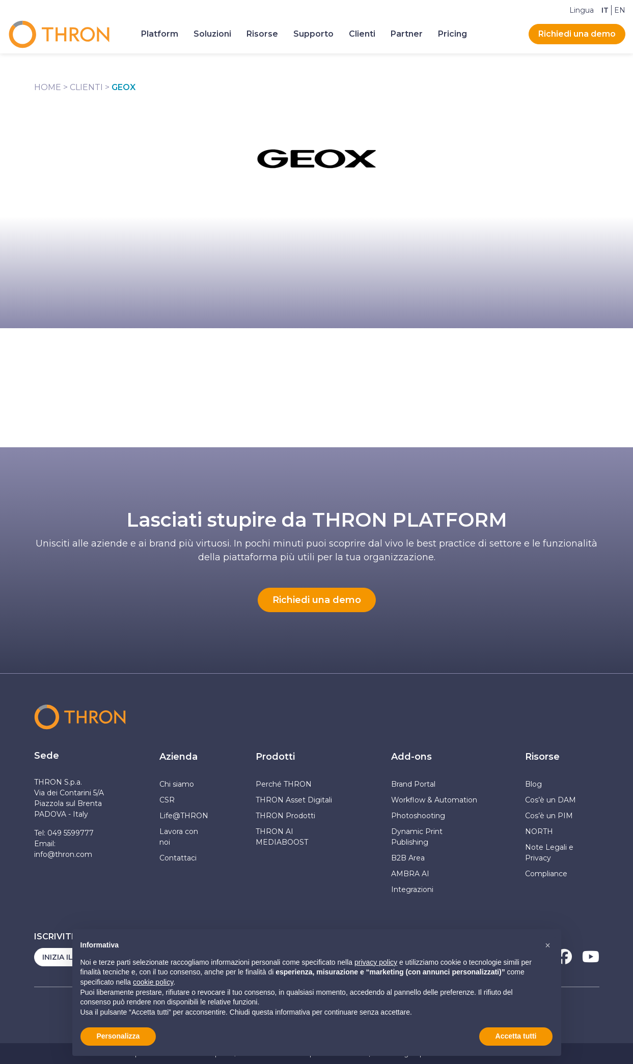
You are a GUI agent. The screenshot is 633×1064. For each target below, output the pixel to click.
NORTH (539, 831)
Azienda (178, 756)
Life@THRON (183, 815)
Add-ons (411, 756)
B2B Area (408, 857)
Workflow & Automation (434, 799)
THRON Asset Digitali (294, 799)
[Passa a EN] (619, 10)
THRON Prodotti (285, 815)
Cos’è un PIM (549, 815)
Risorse (542, 756)
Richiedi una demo (577, 34)
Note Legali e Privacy (549, 852)
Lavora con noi (178, 837)
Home (47, 87)
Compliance (546, 873)
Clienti (86, 87)
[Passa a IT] (605, 10)
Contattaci (178, 857)
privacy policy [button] (375, 962)
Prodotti (275, 756)
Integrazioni (412, 889)
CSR (167, 799)
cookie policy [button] (153, 982)
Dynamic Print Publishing (417, 837)
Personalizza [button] (118, 1036)
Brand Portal (413, 784)
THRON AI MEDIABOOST (282, 837)
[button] (548, 945)
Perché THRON (284, 784)
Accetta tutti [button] (516, 1036)
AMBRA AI (410, 873)
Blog (533, 784)
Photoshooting (418, 815)
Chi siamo (176, 784)
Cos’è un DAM (550, 799)
